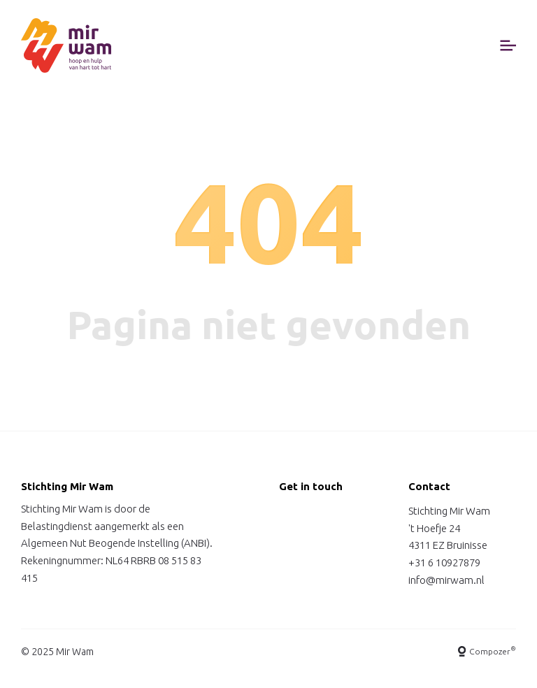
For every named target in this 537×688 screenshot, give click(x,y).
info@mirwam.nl (446, 580)
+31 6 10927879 (444, 562)
